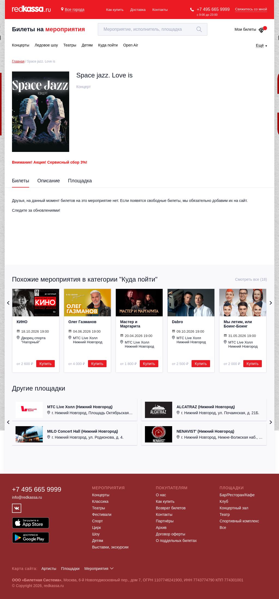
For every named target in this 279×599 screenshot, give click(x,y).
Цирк (96, 527)
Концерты (100, 495)
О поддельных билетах (176, 540)
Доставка (137, 10)
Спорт (97, 521)
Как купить (114, 10)
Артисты (48, 568)
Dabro (177, 322)
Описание (48, 180)
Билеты (20, 180)
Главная (18, 61)
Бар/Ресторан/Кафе (237, 495)
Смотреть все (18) (251, 279)
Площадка (80, 180)
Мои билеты (249, 29)
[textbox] (152, 29)
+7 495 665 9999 (213, 9)
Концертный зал (234, 508)
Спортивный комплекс (239, 521)
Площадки (70, 568)
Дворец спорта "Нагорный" (31, 340)
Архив (161, 527)
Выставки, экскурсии (110, 547)
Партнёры (165, 521)
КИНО (22, 322)
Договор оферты (170, 534)
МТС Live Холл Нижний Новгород (85, 340)
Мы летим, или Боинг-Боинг (238, 324)
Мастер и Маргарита (130, 324)
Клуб (224, 501)
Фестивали (101, 514)
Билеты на (48, 29)
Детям (97, 540)
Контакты (160, 10)
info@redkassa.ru (27, 497)
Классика (100, 501)
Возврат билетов (171, 508)
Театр (225, 514)
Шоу (95, 534)
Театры (98, 508)
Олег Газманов (82, 322)
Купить (45, 363)
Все (223, 527)
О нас (161, 495)
